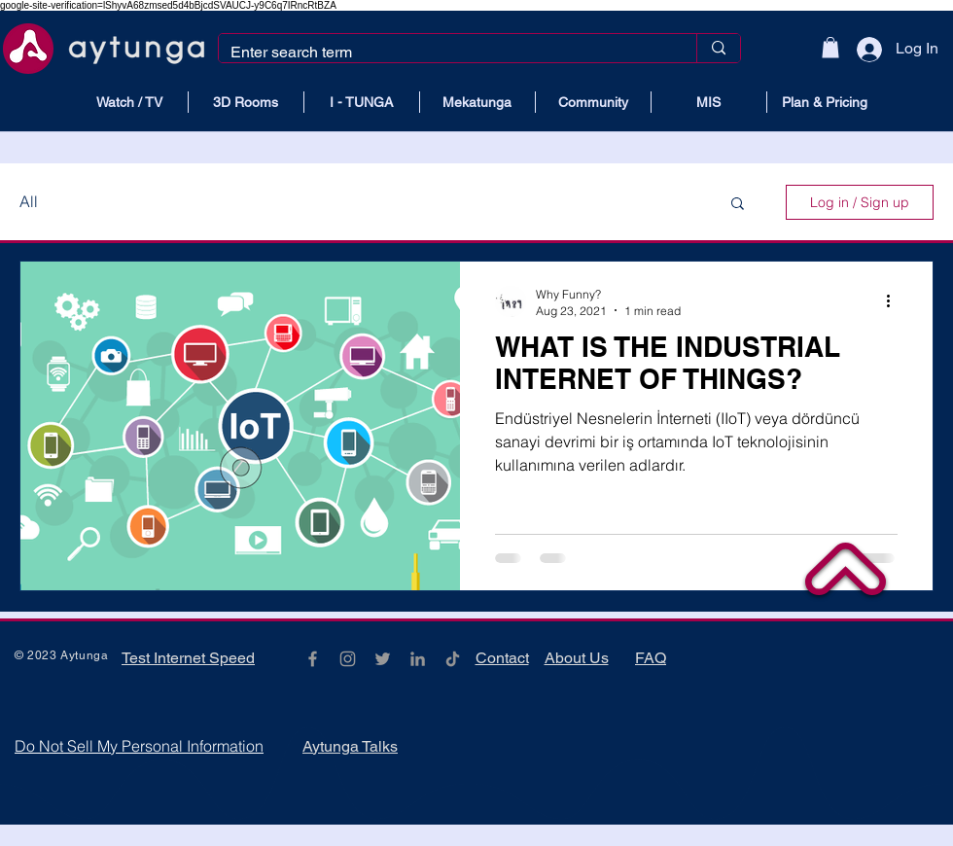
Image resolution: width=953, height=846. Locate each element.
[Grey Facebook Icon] (312, 659)
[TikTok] (452, 659)
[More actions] (894, 301)
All (28, 201)
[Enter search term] (442, 52)
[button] (830, 47)
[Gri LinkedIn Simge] (417, 659)
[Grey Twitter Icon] (382, 659)
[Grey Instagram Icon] (347, 659)
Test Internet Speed (188, 658)
